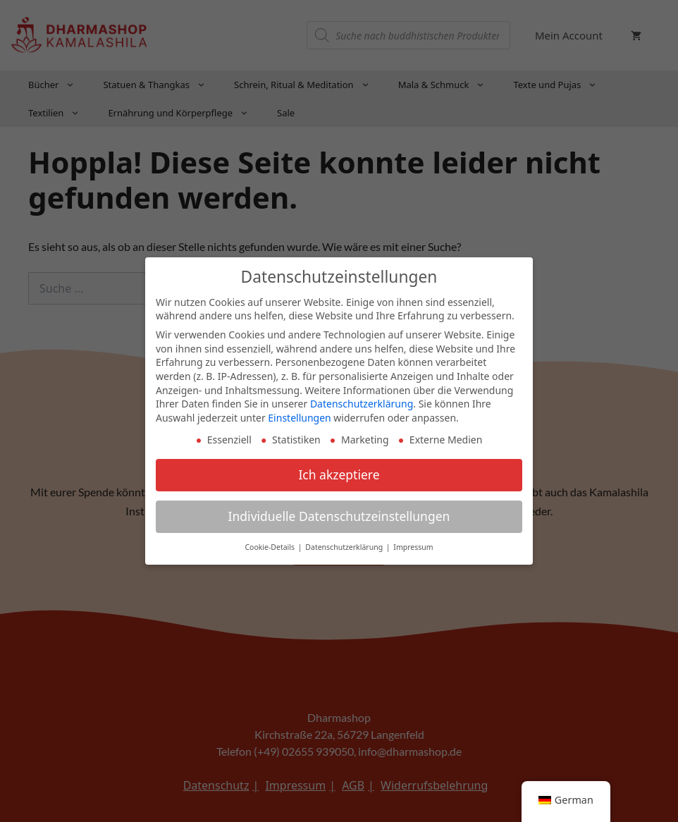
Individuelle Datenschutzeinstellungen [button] (339, 514)
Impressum (413, 546)
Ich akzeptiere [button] (338, 473)
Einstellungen (299, 415)
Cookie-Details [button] (270, 546)
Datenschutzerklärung (361, 402)
